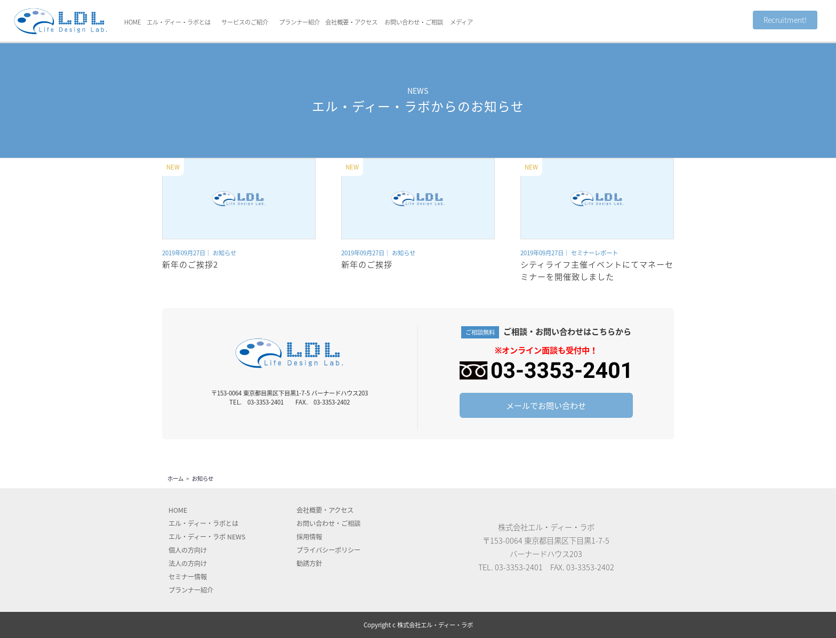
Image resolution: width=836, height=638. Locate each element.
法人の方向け (187, 563)
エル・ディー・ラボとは (179, 22)
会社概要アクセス (324, 510)
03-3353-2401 (519, 567)
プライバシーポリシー (328, 550)
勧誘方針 (309, 563)
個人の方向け (187, 550)
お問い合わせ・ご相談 (413, 22)
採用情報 (309, 537)
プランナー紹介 (299, 22)
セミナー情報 (187, 577)
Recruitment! (785, 19)
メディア (461, 22)
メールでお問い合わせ (546, 405)
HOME (132, 22)
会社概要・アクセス (351, 22)
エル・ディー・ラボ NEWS (206, 537)
